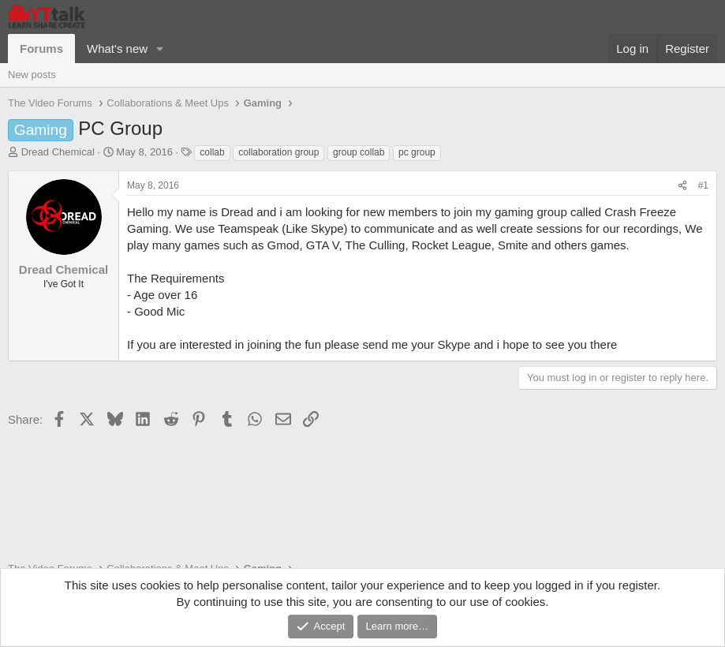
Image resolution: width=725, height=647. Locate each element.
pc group (416, 152)
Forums (41, 48)
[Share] (682, 186)
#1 (703, 185)
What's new (117, 48)
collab (212, 152)
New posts (32, 74)
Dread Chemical (58, 152)
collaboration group (278, 152)
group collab (358, 152)
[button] (160, 48)
